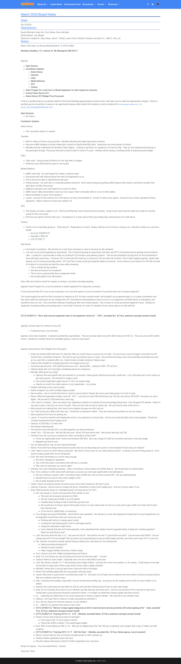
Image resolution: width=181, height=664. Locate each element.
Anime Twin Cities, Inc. (86, 661)
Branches (113, 4)
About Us (42, 4)
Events (101, 4)
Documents (88, 4)
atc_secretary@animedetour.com (38, 107)
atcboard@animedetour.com (129, 104)
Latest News (56, 4)
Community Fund (72, 4)
